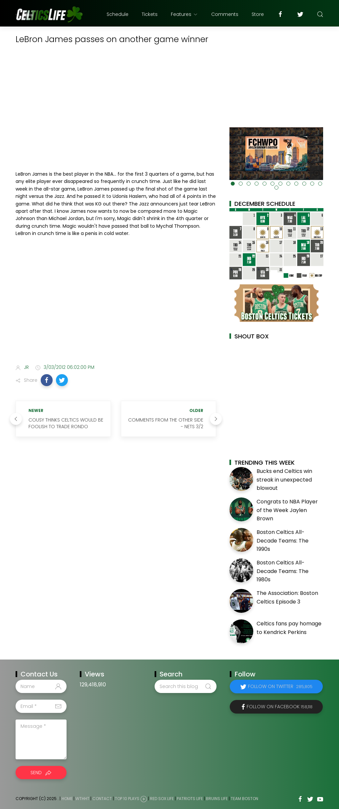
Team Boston (244, 799)
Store (258, 14)
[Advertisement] (116, 306)
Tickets (150, 14)
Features (184, 14)
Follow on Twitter (280, 686)
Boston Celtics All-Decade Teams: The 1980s (283, 571)
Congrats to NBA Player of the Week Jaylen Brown (287, 510)
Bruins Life (217, 799)
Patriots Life (190, 799)
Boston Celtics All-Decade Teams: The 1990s (283, 540)
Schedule (117, 14)
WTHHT (82, 799)
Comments (224, 14)
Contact (102, 799)
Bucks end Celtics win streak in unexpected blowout (284, 479)
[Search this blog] (185, 686)
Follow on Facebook (280, 706)
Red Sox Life (162, 799)
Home (67, 799)
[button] (47, 380)
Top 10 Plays (127, 799)
